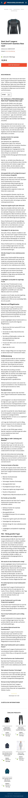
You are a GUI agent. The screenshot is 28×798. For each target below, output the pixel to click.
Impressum (10, 793)
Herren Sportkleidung (10, 51)
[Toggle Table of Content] (8, 94)
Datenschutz (17, 793)
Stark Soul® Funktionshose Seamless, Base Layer (21, 729)
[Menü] (26, 2)
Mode (11, 9)
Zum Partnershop (14, 65)
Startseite (6, 9)
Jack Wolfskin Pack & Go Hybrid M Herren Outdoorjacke (7, 754)
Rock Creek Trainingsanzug (21, 753)
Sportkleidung (16, 9)
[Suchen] (1, 2)
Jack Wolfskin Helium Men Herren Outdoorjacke (7, 780)
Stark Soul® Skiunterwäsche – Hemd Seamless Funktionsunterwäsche (7, 729)
